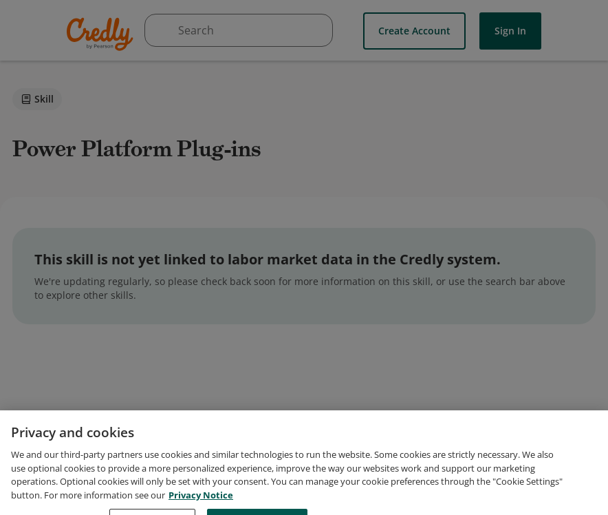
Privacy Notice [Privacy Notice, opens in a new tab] (201, 505)
